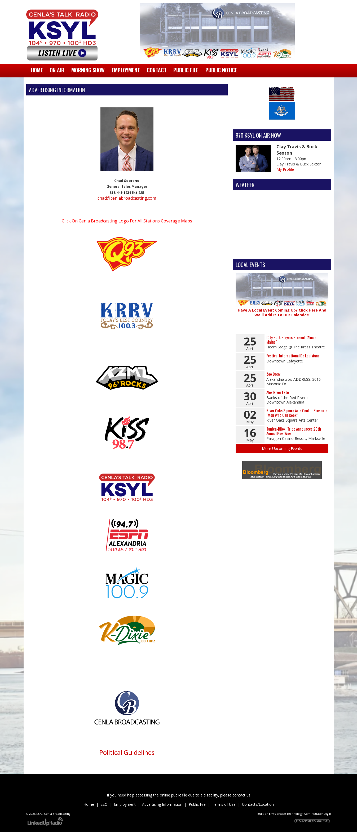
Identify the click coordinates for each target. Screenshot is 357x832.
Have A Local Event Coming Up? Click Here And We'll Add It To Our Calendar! (282, 312)
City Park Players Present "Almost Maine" (292, 339)
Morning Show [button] (88, 70)
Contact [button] (156, 70)
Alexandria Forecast (282, 250)
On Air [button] (57, 70)
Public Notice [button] (221, 70)
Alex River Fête (277, 392)
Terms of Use (224, 804)
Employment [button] (126, 70)
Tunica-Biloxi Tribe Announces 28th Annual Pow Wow (293, 431)
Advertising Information (162, 804)
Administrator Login (317, 814)
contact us (241, 795)
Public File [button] (186, 70)
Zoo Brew (273, 374)
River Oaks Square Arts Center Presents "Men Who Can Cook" (296, 413)
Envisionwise (277, 814)
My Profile (285, 169)
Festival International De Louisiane (293, 355)
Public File (197, 804)
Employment (125, 804)
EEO (104, 804)
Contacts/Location (258, 804)
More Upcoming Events (282, 448)
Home (37, 70)
